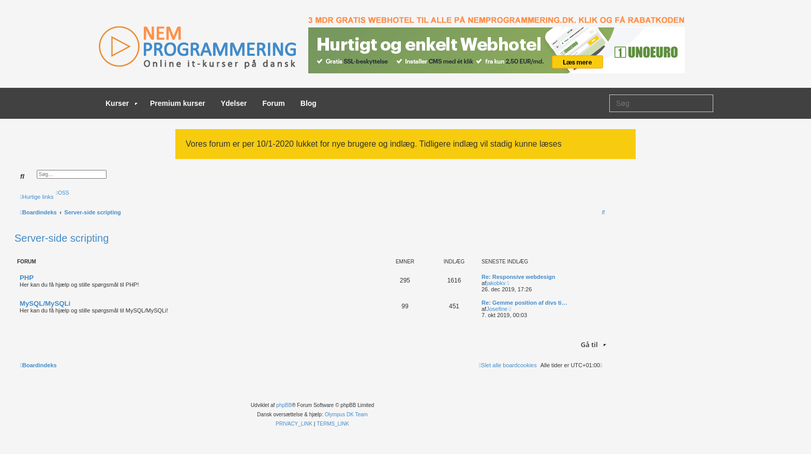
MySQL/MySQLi (45, 303)
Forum (273, 103)
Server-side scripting (61, 238)
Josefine (496, 309)
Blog (309, 103)
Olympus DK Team (346, 414)
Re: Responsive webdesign (518, 277)
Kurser (122, 103)
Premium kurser (177, 103)
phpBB (284, 405)
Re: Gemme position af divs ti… (524, 303)
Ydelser (234, 103)
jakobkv (495, 283)
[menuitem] (62, 193)
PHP (27, 277)
